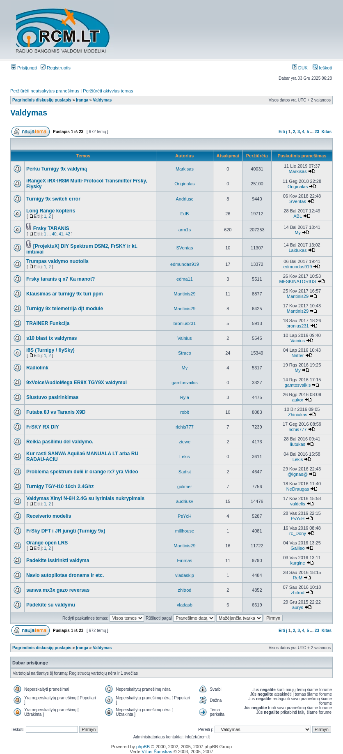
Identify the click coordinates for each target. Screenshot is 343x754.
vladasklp (184, 575)
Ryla (184, 397)
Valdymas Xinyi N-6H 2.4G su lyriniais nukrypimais (85, 498)
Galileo (297, 548)
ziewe (184, 441)
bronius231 (185, 323)
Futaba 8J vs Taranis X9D (56, 412)
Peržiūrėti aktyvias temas (108, 90)
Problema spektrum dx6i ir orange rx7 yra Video (82, 472)
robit (184, 412)
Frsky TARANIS (51, 228)
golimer (184, 486)
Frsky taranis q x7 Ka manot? (60, 279)
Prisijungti (24, 67)
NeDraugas (297, 489)
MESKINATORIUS (297, 281)
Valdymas (102, 100)
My (298, 232)
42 (68, 234)
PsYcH (185, 516)
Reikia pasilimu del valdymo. (59, 442)
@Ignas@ (298, 474)
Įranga (82, 100)
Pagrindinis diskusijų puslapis (41, 100)
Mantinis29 (184, 293)
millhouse (184, 530)
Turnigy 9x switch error (53, 199)
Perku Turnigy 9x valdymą (56, 169)
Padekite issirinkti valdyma (57, 560)
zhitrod (184, 590)
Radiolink (37, 368)
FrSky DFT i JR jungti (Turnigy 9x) (65, 531)
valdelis (297, 503)
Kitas (327, 131)
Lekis (184, 456)
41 (61, 234)
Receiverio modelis (48, 516)
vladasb (184, 604)
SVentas (297, 201)
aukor (298, 399)
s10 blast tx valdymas (51, 338)
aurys (297, 607)
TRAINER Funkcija (47, 323)
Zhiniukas (297, 414)
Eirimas (184, 560)
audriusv (184, 501)
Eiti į (283, 131)
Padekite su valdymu (50, 605)
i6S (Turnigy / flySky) (50, 350)
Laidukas (297, 250)
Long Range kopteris (50, 211)
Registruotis (56, 67)
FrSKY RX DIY (42, 427)
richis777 (185, 426)
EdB (185, 213)
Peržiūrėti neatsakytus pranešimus (44, 90)
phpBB (143, 746)
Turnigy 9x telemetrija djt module (64, 308)
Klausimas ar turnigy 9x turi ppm (64, 294)
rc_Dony (297, 533)
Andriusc (185, 198)
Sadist (184, 471)
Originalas (184, 183)
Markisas (185, 168)
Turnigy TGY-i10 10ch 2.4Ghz (60, 486)
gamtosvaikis (185, 382)
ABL (297, 216)
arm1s (184, 229)
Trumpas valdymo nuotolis (57, 261)
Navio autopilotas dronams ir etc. (65, 575)
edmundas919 (184, 264)
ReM (297, 577)
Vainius (184, 338)
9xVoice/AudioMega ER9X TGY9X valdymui (76, 382)
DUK (300, 67)
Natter (297, 355)
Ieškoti (322, 67)
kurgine (297, 562)
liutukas (297, 444)
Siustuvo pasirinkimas (52, 397)
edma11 (184, 279)
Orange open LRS (47, 543)
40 (54, 234)
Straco (184, 352)
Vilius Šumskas (157, 751)
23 (317, 131)
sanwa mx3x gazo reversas (57, 590)
